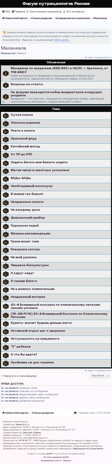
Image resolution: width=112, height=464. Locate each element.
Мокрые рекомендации (30, 233)
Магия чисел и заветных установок (40, 170)
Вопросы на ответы (27, 84)
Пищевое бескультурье (30, 265)
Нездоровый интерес (28, 297)
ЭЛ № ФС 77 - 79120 (29, 440)
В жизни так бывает (27, 194)
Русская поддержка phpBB (56, 457)
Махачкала (13, 48)
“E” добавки (20, 346)
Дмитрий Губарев (32, 432)
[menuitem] (6, 11)
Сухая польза (22, 114)
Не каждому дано (25, 209)
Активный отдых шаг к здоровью (38, 330)
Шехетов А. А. (23, 424)
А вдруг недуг (22, 273)
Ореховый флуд (24, 138)
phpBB (49, 454)
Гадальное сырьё (25, 225)
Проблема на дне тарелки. (32, 362)
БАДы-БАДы (21, 178)
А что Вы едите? (24, 354)
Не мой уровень (24, 257)
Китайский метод (25, 146)
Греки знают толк (25, 241)
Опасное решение (25, 122)
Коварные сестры (25, 249)
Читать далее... (62, 39)
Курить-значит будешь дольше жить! (41, 323)
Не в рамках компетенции (32, 289)
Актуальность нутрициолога (35, 338)
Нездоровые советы (27, 202)
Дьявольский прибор (28, 217)
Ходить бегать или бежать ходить (39, 162)
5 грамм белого (24, 281)
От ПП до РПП (21, 154)
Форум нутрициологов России (56, 4)
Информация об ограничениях (88, 448)
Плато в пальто (23, 130)
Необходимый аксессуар (32, 186)
